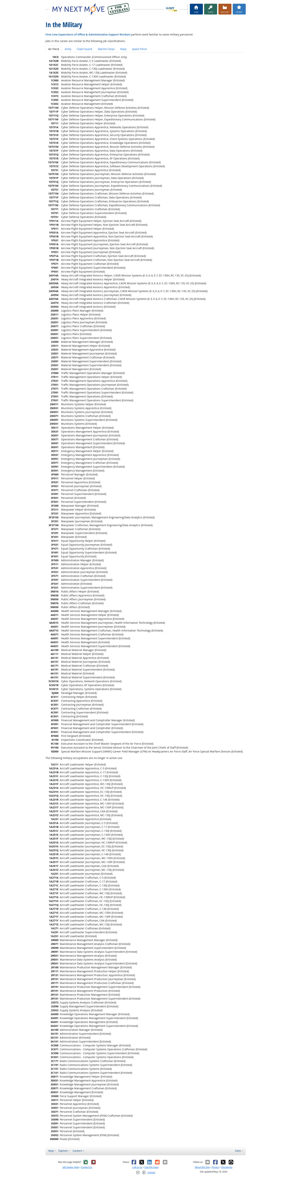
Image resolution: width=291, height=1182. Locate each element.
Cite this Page (151, 1167)
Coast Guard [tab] (84, 49)
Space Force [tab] (139, 49)
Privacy (215, 1167)
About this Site (202, 1167)
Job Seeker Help (71, 1167)
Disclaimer (226, 1167)
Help (51, 1150)
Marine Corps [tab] (106, 49)
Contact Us (86, 1167)
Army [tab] (68, 49)
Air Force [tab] (53, 49)
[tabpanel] (145, 598)
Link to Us (137, 1167)
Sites (238, 1150)
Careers (77, 1150)
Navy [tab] (123, 49)
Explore (63, 1150)
